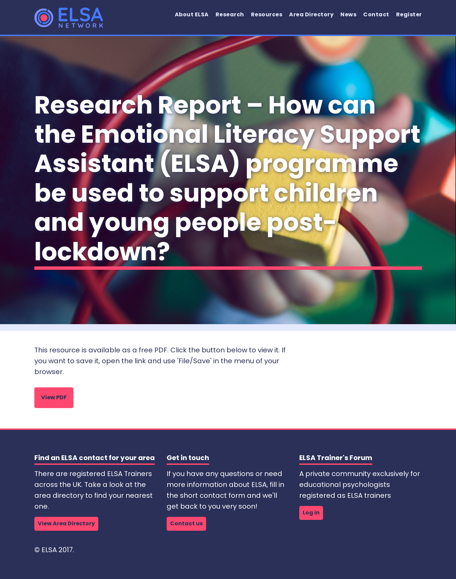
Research (230, 14)
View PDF (54, 397)
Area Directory (311, 14)
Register (409, 14)
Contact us (186, 523)
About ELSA (192, 14)
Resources (267, 14)
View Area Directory (66, 523)
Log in (311, 512)
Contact (376, 14)
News (348, 14)
